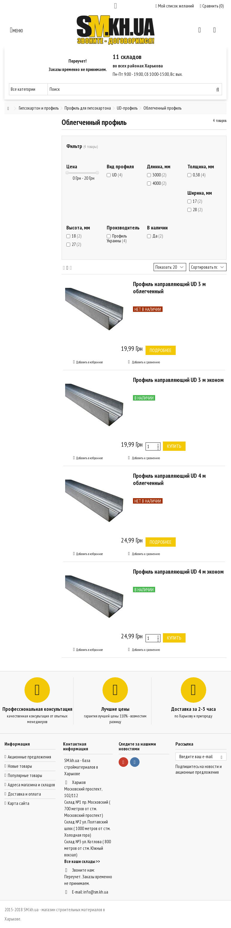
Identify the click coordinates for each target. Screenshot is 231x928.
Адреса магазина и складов (31, 785)
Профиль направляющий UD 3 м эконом (178, 380)
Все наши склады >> (82, 861)
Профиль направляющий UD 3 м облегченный (169, 287)
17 (197, 201)
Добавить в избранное (89, 362)
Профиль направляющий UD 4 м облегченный (169, 479)
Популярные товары (25, 775)
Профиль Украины (117, 238)
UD (117, 175)
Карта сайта (18, 803)
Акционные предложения (29, 757)
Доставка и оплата (24, 794)
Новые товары (20, 766)
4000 (159, 183)
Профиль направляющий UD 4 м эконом (178, 571)
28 (197, 209)
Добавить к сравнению (146, 362)
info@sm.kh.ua (95, 892)
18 (76, 236)
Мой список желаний (174, 6)
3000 (159, 175)
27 (76, 244)
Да (157, 236)
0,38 (199, 175)
